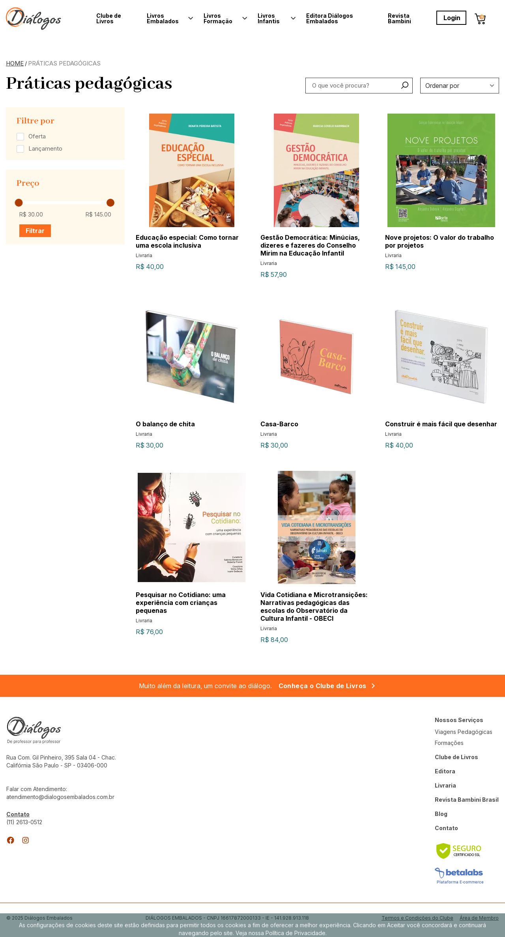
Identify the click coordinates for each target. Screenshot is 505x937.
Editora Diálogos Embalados (329, 18)
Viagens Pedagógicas (463, 731)
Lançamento (45, 148)
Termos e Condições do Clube (417, 918)
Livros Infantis (269, 18)
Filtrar (35, 231)
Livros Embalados (163, 18)
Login (451, 18)
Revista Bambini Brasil (467, 799)
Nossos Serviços (459, 720)
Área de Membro (479, 918)
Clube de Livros (108, 18)
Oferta (37, 136)
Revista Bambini (399, 18)
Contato (446, 828)
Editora (445, 771)
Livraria (445, 785)
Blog (441, 813)
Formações (449, 742)
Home (15, 63)
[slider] (18, 203)
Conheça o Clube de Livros (323, 686)
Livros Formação (218, 18)
